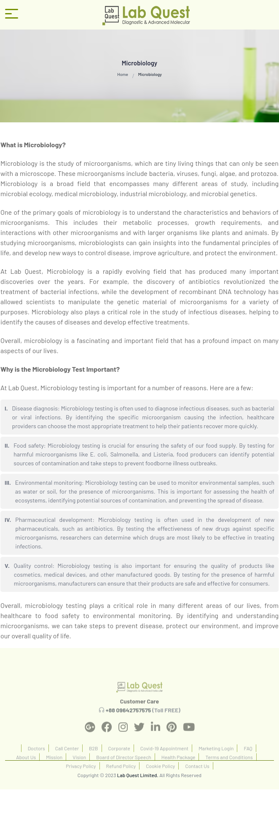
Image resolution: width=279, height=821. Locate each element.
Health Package (178, 769)
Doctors (36, 760)
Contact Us (197, 777)
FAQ (248, 760)
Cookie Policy (160, 777)
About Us (26, 769)
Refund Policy (121, 777)
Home (122, 74)
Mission (54, 769)
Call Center (67, 760)
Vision (79, 769)
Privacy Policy (81, 777)
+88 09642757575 (128, 722)
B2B (93, 760)
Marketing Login (216, 760)
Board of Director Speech (123, 769)
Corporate (119, 760)
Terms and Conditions (228, 769)
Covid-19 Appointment (164, 760)
